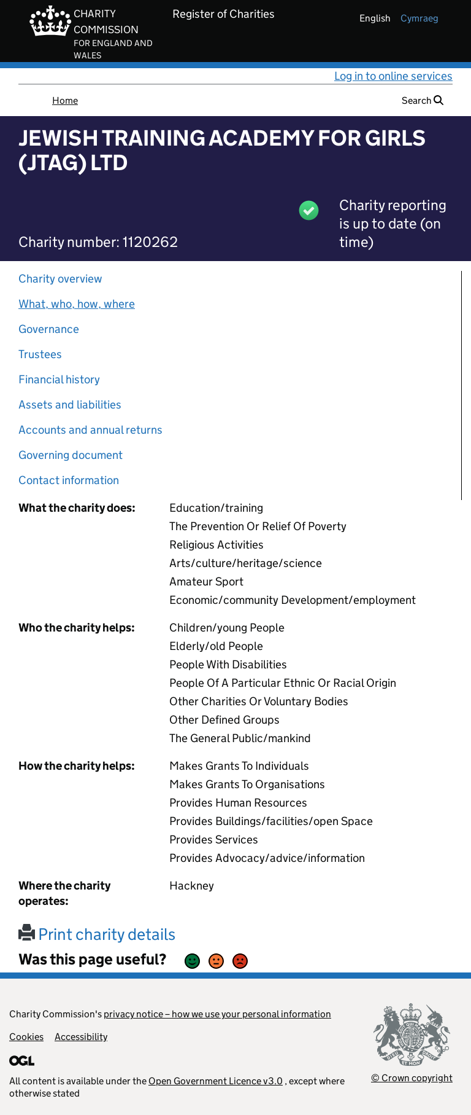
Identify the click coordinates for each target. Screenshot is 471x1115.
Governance (48, 329)
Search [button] (422, 100)
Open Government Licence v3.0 (215, 1081)
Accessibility (81, 1037)
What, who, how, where (76, 304)
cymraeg (419, 18)
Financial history (59, 379)
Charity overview (60, 279)
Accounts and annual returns (90, 430)
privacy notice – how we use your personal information (217, 1014)
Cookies (26, 1037)
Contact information (68, 480)
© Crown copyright (412, 1078)
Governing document (70, 455)
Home (65, 100)
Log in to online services (393, 76)
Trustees (40, 354)
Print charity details (96, 934)
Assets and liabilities (69, 404)
